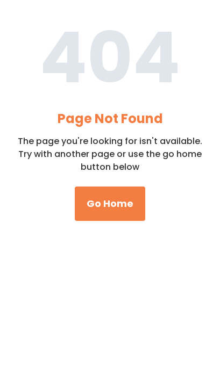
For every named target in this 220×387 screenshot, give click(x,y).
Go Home (110, 203)
